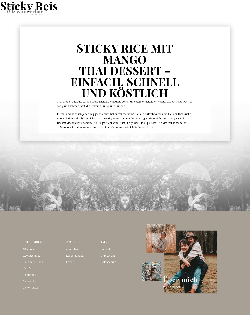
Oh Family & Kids (33, 262)
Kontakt (199, 8)
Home (157, 8)
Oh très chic (30, 281)
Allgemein (29, 249)
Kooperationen (75, 255)
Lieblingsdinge (31, 255)
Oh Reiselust (30, 287)
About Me (72, 249)
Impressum (108, 255)
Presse (70, 262)
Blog (176, 8)
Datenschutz (108, 262)
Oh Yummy (29, 274)
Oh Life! (27, 268)
